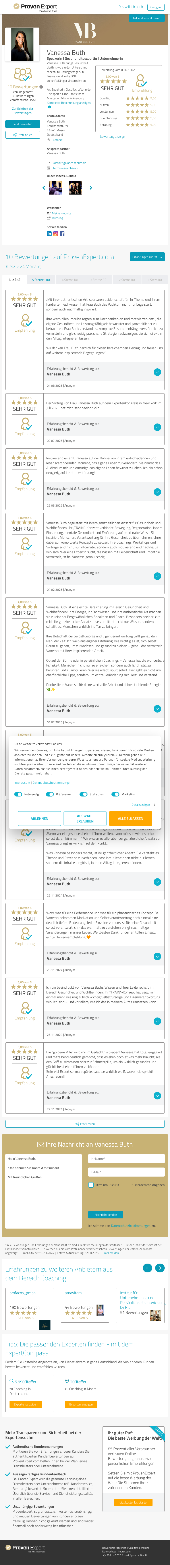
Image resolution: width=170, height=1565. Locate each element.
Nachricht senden (106, 1214)
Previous (43, 188)
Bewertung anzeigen (113, 136)
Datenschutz (109, 1551)
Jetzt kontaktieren (146, 18)
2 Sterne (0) (127, 279)
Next (91, 188)
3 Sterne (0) (98, 279)
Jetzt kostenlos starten (133, 1502)
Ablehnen (39, 818)
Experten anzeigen (25, 1404)
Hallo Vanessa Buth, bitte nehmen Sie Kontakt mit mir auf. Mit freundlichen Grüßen (43, 1191)
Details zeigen (137, 804)
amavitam (73, 1292)
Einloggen (156, 7)
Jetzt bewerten (22, 124)
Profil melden (110, 1253)
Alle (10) (14, 279)
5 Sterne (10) (41, 279)
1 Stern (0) (155, 279)
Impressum (26, 782)
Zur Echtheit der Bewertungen (22, 110)
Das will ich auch (130, 6)
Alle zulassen (130, 818)
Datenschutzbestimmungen (55, 782)
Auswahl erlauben (85, 818)
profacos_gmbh (23, 1292)
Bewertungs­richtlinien (114, 1548)
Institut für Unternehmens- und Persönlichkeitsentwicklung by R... (143, 1300)
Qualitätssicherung (138, 1548)
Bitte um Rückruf (107, 1185)
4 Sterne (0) (70, 279)
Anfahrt (57, 140)
